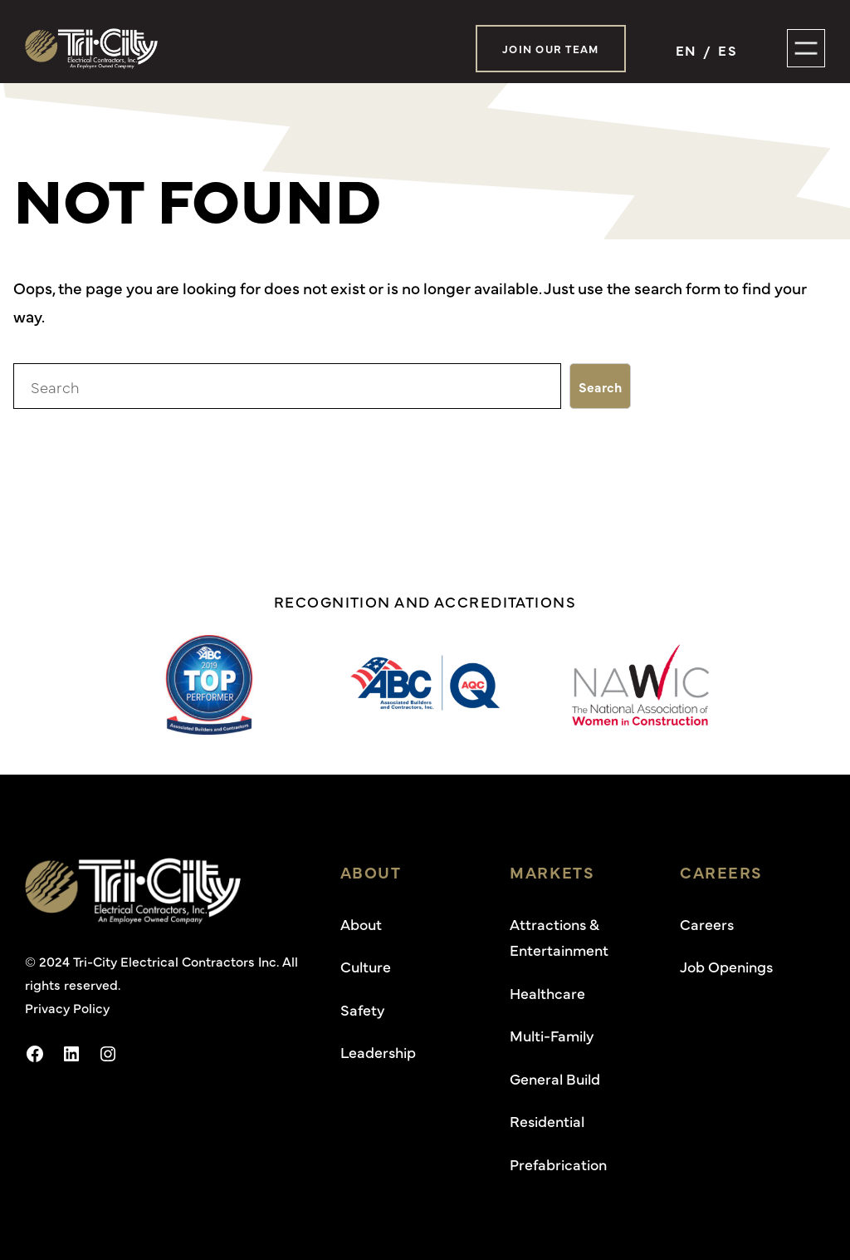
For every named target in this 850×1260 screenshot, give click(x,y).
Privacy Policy (67, 1007)
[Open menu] (806, 48)
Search (600, 386)
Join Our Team (550, 48)
